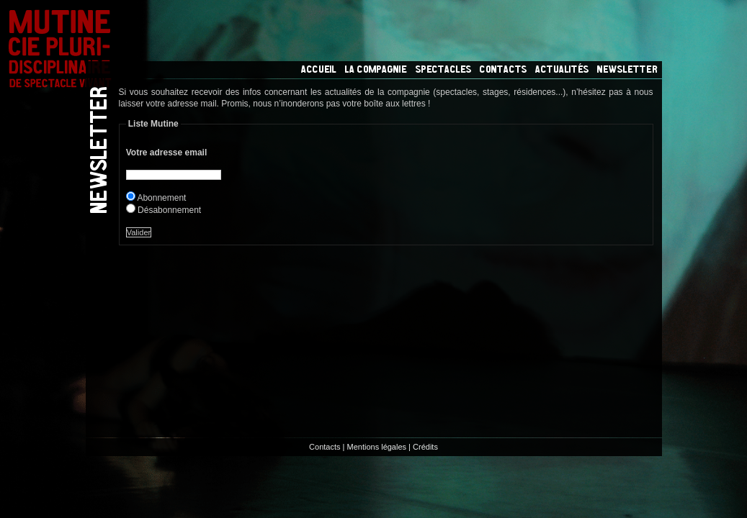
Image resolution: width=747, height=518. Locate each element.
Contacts (324, 446)
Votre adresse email (166, 152)
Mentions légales (377, 446)
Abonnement (161, 198)
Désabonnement (170, 210)
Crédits (425, 446)
